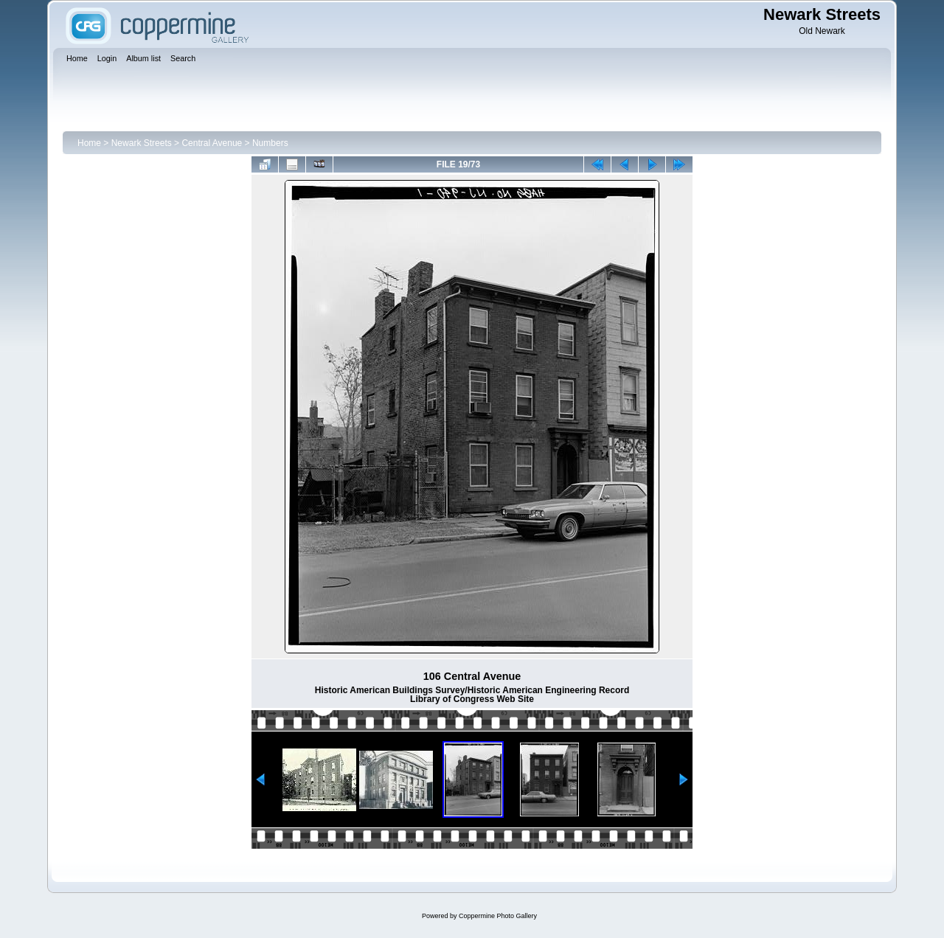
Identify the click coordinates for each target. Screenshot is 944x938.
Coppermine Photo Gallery (498, 916)
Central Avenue (211, 143)
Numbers (270, 143)
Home (89, 143)
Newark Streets (141, 143)
